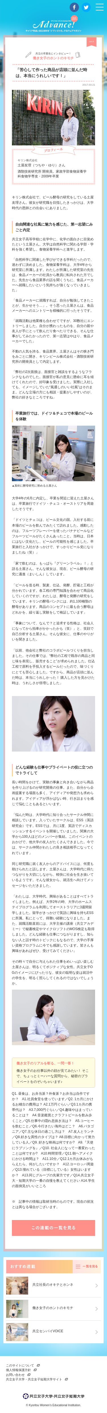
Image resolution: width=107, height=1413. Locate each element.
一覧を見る (87, 1266)
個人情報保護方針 (18, 1370)
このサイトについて (20, 1365)
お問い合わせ (15, 1374)
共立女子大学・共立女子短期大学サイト (34, 1379)
